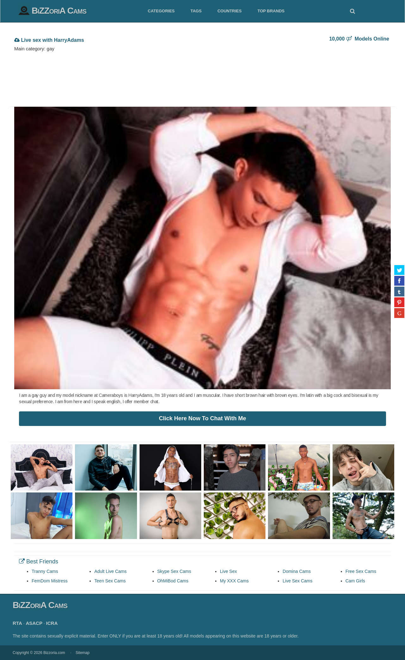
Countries (229, 11)
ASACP (34, 623)
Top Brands (271, 11)
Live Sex (228, 571)
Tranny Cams (45, 571)
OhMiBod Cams (173, 580)
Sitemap (83, 652)
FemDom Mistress (50, 580)
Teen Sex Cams (110, 580)
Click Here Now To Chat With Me (202, 418)
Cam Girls (355, 580)
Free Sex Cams (361, 571)
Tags (196, 11)
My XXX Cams (234, 580)
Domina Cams (297, 571)
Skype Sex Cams (174, 571)
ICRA (52, 623)
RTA (17, 623)
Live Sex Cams (297, 580)
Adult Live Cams (110, 571)
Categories (161, 11)
